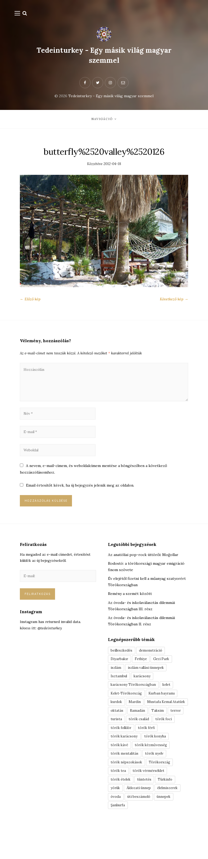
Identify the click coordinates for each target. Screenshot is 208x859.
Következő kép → (174, 300)
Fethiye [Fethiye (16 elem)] (143, 670)
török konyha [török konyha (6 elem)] (159, 762)
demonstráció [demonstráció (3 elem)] (154, 661)
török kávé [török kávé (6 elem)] (120, 771)
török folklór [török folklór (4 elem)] (122, 753)
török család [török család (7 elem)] (122, 744)
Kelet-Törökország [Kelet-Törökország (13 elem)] (128, 707)
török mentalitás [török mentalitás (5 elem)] (126, 781)
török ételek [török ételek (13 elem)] (122, 808)
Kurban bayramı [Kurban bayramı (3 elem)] (166, 707)
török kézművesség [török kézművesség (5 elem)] (154, 771)
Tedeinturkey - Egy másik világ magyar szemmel (104, 55)
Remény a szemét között (130, 604)
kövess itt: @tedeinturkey (41, 641)
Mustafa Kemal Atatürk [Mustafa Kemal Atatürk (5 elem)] (131, 725)
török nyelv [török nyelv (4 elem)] (157, 781)
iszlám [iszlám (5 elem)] (116, 679)
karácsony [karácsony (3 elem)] (144, 689)
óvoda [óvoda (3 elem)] (116, 827)
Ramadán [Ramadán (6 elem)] (118, 735)
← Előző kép (30, 300)
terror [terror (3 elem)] (158, 735)
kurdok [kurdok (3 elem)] (117, 716)
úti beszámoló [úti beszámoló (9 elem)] (140, 827)
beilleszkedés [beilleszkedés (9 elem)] (123, 661)
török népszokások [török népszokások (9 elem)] (128, 790)
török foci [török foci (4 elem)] (149, 744)
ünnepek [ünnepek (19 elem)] (167, 827)
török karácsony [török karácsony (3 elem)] (125, 762)
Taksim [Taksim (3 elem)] (139, 735)
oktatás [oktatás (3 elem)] (164, 725)
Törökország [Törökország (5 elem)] (164, 790)
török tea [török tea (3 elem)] (119, 799)
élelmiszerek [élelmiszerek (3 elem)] (172, 818)
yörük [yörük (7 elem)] (116, 818)
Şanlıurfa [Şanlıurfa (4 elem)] (118, 836)
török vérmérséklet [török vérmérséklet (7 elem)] (152, 799)
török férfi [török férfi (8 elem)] (150, 753)
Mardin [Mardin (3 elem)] (136, 716)
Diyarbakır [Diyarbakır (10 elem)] (120, 670)
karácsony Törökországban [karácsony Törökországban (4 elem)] (135, 698)
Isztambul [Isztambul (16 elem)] (119, 689)
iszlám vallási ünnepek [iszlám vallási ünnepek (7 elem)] (148, 679)
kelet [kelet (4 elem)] (170, 698)
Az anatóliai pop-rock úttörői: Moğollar (143, 564)
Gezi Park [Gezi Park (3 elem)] (165, 670)
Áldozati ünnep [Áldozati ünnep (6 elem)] (141, 818)
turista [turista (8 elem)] (177, 735)
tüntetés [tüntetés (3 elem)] (147, 808)
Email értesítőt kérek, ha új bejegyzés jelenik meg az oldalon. (80, 494)
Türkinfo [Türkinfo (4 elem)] (170, 808)
